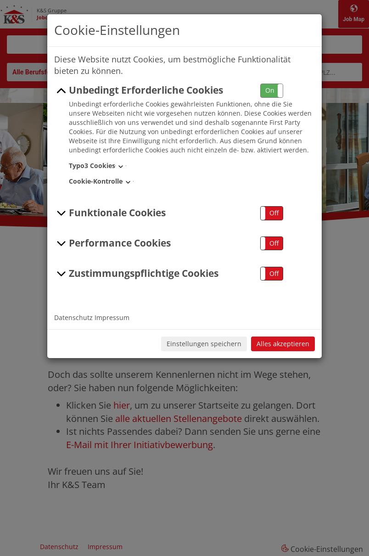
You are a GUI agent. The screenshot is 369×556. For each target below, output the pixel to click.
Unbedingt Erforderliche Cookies (138, 90)
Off (274, 212)
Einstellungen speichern (204, 343)
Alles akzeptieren (283, 343)
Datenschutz (73, 317)
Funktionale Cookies (110, 213)
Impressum (112, 317)
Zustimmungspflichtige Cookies (136, 274)
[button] (271, 91)
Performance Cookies (112, 243)
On (269, 90)
